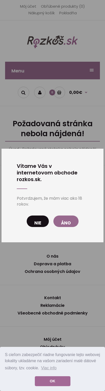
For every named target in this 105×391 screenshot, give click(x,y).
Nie (37, 223)
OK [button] (52, 381)
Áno (66, 223)
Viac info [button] (48, 368)
